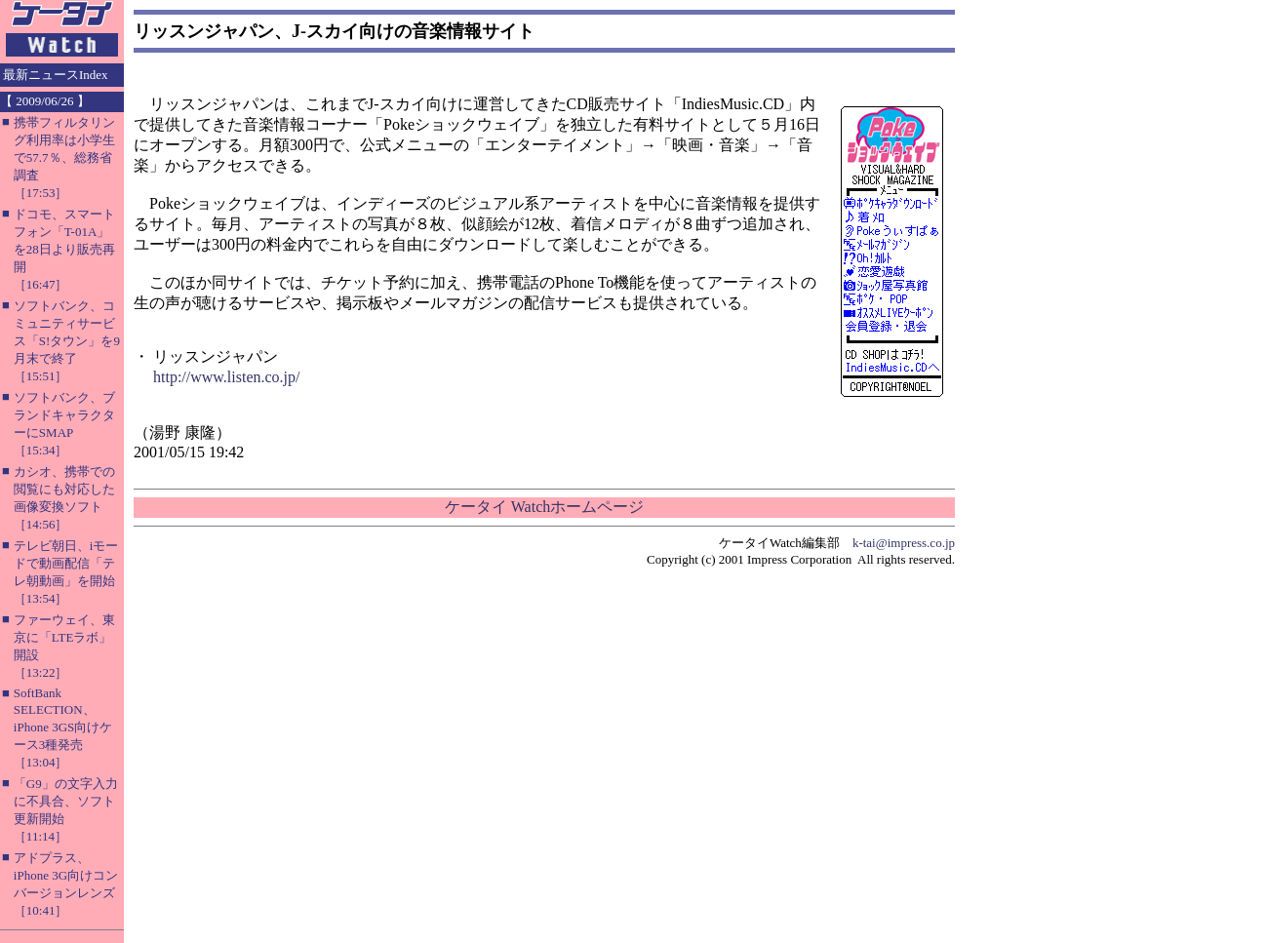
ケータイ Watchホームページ (544, 506)
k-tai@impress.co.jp (903, 542)
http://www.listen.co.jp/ (226, 377)
